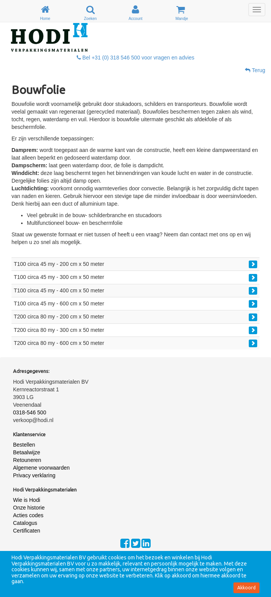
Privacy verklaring (34, 475)
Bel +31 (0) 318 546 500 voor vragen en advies (135, 57)
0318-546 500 (29, 412)
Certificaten (26, 531)
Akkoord (246, 587)
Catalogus (25, 523)
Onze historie (28, 508)
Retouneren (27, 460)
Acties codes (28, 515)
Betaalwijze (26, 452)
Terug (255, 70)
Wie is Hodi (26, 500)
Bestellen (24, 445)
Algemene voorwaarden (41, 468)
